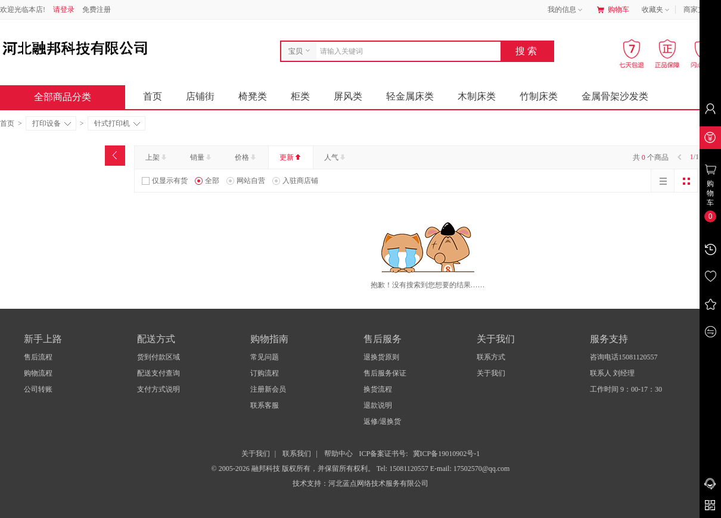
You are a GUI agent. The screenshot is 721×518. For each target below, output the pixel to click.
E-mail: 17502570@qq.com (470, 468)
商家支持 (701, 10)
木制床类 (477, 96)
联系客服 (264, 405)
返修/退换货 (382, 421)
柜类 (300, 96)
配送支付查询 (158, 373)
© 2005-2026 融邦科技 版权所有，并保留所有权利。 (293, 468)
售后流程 (38, 357)
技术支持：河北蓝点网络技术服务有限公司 (360, 483)
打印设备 (51, 123)
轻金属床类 (410, 96)
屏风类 (348, 96)
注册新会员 (268, 389)
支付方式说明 (158, 389)
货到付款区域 (158, 357)
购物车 (613, 9)
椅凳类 (252, 96)
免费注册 (96, 9)
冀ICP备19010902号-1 (446, 453)
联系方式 (491, 357)
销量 (201, 157)
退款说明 (377, 405)
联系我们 (296, 453)
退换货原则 (381, 357)
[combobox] (405, 51)
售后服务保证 (384, 373)
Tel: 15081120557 (403, 468)
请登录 (63, 9)
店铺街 (200, 96)
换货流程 (377, 389)
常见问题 (264, 357)
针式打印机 (117, 123)
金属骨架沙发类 (615, 96)
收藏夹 (657, 10)
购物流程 (38, 373)
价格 (246, 157)
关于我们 (491, 373)
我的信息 (566, 10)
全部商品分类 (72, 97)
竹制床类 (539, 96)
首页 (152, 96)
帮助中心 (338, 453)
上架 (157, 157)
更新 (291, 157)
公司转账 (38, 389)
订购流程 (264, 373)
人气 (335, 157)
